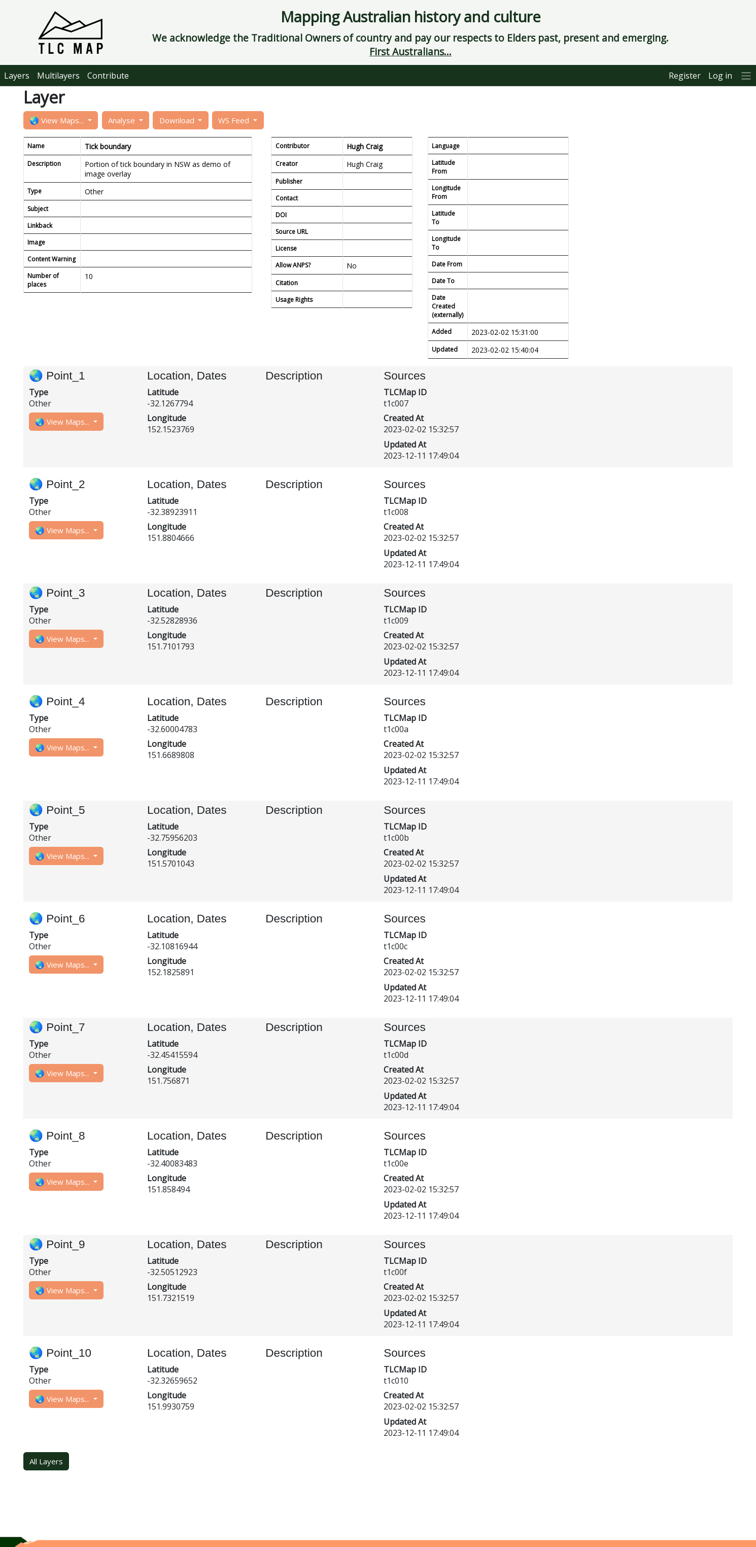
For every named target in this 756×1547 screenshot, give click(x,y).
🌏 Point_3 (57, 593)
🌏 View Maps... (57, 120)
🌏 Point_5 (57, 810)
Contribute (108, 75)
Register (685, 75)
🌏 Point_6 (57, 918)
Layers (16, 75)
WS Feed (234, 120)
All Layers (46, 1461)
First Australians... (410, 51)
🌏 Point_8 (57, 1135)
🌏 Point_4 (57, 701)
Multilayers (58, 75)
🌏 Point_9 (57, 1244)
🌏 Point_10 (60, 1353)
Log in (720, 75)
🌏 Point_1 (57, 375)
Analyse (122, 120)
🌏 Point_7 (57, 1027)
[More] (746, 75)
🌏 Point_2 (57, 484)
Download (177, 120)
